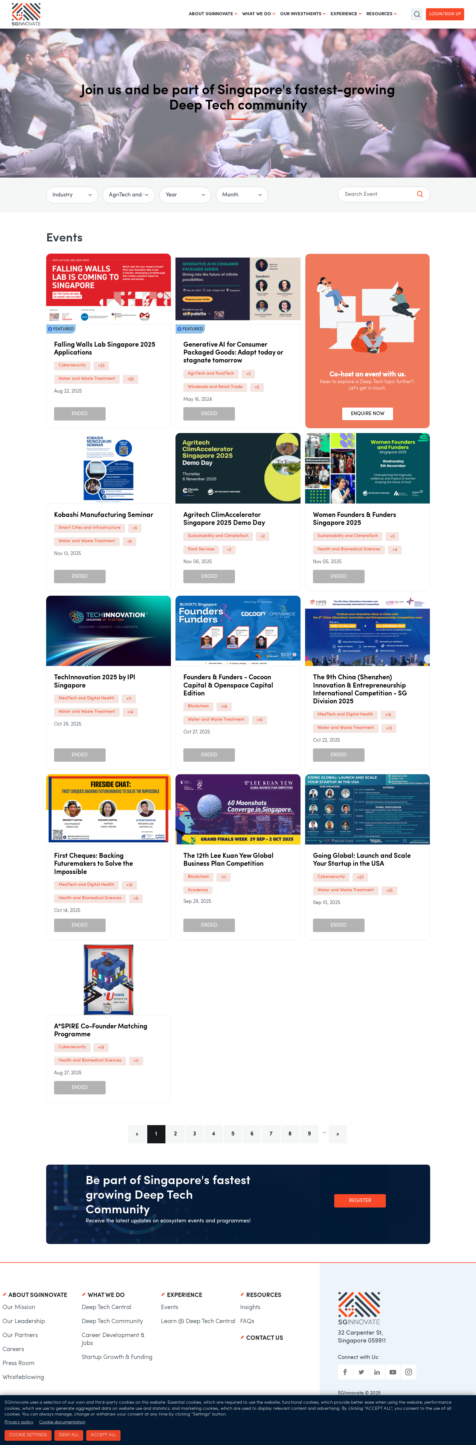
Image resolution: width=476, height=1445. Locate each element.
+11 (128, 699)
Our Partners (20, 1335)
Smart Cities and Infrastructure (90, 527)
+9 (136, 898)
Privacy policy (19, 1422)
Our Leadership (23, 1322)
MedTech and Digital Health (86, 698)
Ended (80, 413)
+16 (260, 720)
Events (169, 1308)
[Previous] (137, 1134)
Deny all (69, 1435)
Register (360, 1200)
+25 (389, 891)
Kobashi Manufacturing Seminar (103, 515)
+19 (129, 885)
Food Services (201, 549)
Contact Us (264, 1338)
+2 (262, 536)
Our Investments (300, 14)
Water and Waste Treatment (87, 378)
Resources (379, 14)
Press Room (18, 1363)
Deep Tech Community (112, 1322)
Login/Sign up (445, 14)
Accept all (103, 1435)
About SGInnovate (211, 14)
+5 (257, 387)
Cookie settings (28, 1435)
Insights (250, 1308)
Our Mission (18, 1308)
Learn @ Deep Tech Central (198, 1322)
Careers (13, 1349)
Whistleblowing (23, 1377)
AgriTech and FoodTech (211, 373)
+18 (224, 707)
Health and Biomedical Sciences (349, 549)
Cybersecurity (72, 365)
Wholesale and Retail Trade (215, 387)
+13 (389, 728)
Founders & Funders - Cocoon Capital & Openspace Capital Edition (228, 685)
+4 (395, 550)
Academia (198, 890)
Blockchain (198, 706)
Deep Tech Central (106, 1308)
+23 (101, 366)
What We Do (256, 14)
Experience (344, 14)
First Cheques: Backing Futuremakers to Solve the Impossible (93, 864)
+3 (248, 374)
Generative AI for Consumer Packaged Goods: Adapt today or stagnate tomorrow (233, 353)
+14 (130, 712)
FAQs (247, 1322)
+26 (130, 379)
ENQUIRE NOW (367, 413)
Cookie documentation (62, 1422)
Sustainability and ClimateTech (218, 536)
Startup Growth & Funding (117, 1357)
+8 (129, 541)
